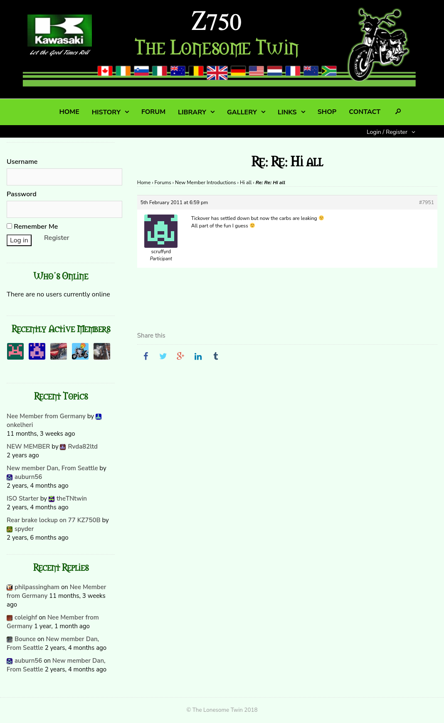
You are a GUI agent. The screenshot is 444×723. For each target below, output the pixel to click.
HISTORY (106, 112)
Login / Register (387, 132)
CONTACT (364, 111)
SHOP (327, 111)
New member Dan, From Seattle (52, 468)
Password (22, 194)
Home (143, 182)
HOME (69, 111)
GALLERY (242, 112)
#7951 (426, 202)
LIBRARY (192, 112)
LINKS (287, 112)
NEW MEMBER (28, 446)
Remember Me (32, 226)
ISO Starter (23, 498)
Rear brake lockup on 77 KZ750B (54, 520)
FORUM (153, 111)
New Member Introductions (205, 182)
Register (56, 237)
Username (22, 161)
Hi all (246, 182)
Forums (163, 182)
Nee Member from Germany (46, 416)
